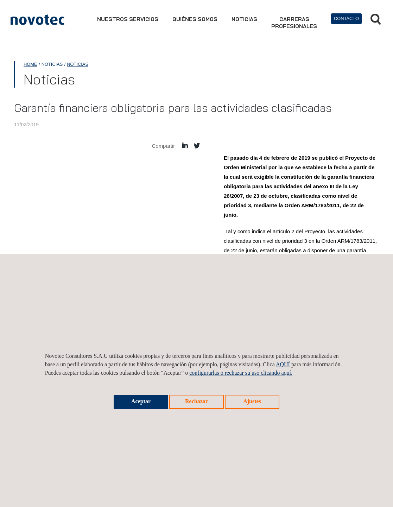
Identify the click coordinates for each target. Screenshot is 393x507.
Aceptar (141, 401)
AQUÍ (283, 364)
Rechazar (196, 401)
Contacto (346, 18)
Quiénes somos (194, 19)
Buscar (375, 19)
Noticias (244, 19)
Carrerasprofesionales (294, 23)
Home (30, 64)
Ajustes (252, 401)
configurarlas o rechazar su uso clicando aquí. (240, 373)
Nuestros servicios (127, 19)
